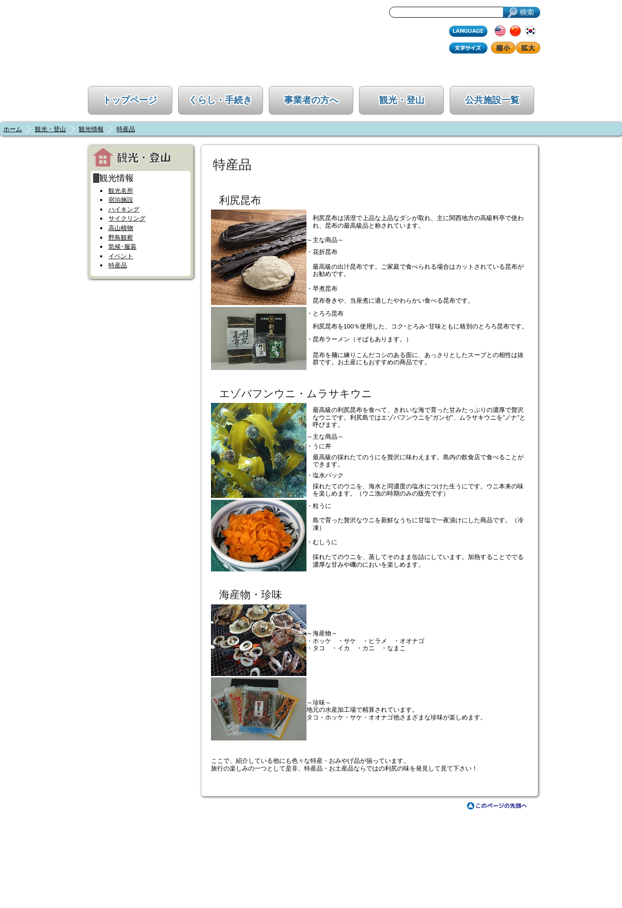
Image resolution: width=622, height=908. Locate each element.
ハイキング (123, 209)
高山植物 (120, 228)
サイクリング (127, 218)
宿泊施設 (120, 199)
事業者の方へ (311, 100)
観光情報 (91, 129)
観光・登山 (401, 100)
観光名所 (120, 190)
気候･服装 (122, 246)
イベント (120, 256)
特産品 (125, 129)
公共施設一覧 (492, 100)
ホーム (12, 129)
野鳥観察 (120, 237)
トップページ (130, 100)
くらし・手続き (220, 100)
